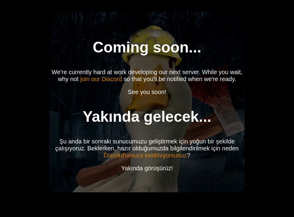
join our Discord (101, 79)
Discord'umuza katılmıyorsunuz (145, 155)
